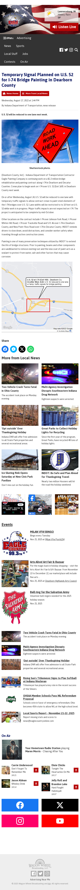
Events (7, 524)
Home (8, 38)
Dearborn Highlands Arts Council (61, 581)
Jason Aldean (19, 780)
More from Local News (37, 93)
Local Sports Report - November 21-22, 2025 (48, 713)
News (7, 46)
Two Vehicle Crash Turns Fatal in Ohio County (20, 378)
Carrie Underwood (21, 765)
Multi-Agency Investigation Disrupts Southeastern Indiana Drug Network (60, 380)
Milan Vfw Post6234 (54, 539)
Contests (9, 61)
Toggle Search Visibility (76, 50)
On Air (24, 61)
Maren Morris (33, 751)
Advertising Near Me (40, 879)
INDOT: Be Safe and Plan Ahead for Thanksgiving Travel (60, 464)
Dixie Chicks (58, 765)
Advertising (24, 38)
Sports (20, 46)
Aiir (49, 883)
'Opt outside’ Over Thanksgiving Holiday (20, 419)
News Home (12, 93)
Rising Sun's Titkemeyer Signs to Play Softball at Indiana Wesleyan (50, 680)
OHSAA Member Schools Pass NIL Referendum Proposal (49, 697)
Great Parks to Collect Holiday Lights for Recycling (60, 419)
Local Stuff (10, 53)
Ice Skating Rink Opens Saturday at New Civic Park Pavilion (20, 466)
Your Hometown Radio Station (42, 748)
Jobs (25, 53)
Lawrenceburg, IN (67, 11)
